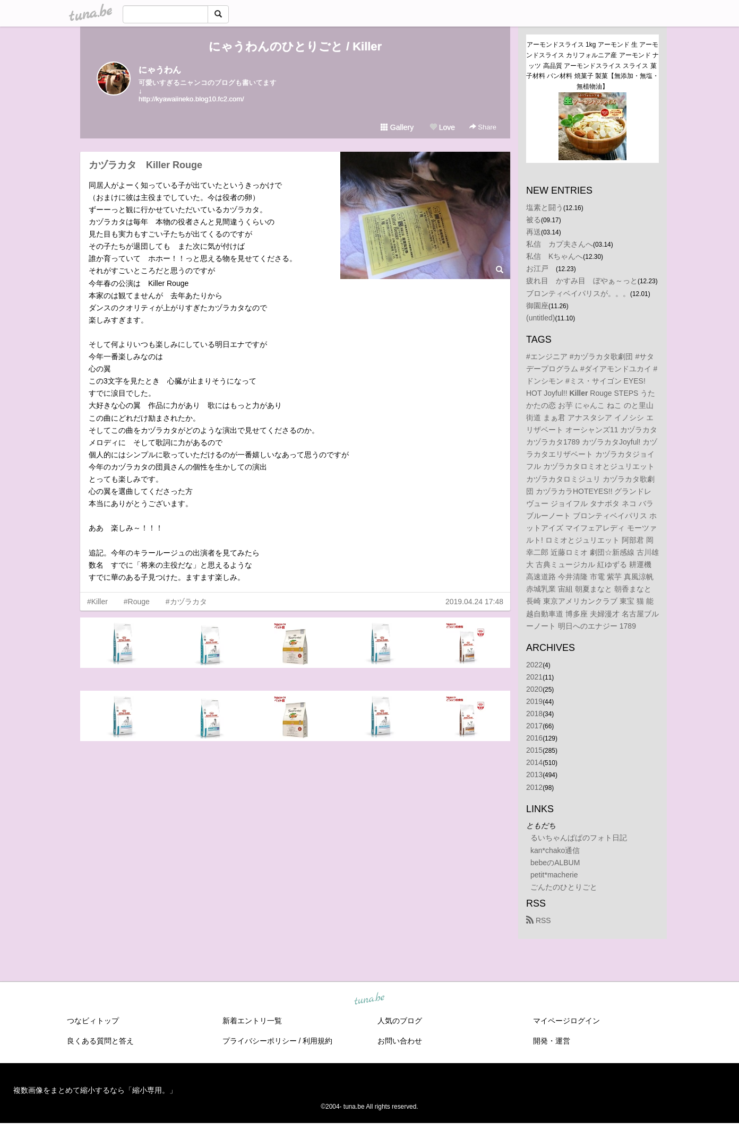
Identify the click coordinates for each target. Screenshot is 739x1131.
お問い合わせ (399, 1041)
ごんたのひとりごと (563, 887)
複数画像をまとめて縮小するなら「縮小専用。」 (95, 1090)
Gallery (397, 127)
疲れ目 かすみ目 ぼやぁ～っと (582, 280)
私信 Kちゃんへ (554, 256)
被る (533, 219)
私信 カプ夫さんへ (559, 244)
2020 (534, 689)
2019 (534, 701)
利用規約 (317, 1041)
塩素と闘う (544, 207)
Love (442, 127)
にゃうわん (160, 69)
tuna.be (369, 999)
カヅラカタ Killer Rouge (145, 165)
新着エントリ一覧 (252, 1020)
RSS (538, 920)
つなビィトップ (93, 1020)
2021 (534, 677)
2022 (534, 664)
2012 (534, 787)
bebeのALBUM (555, 862)
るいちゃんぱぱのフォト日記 (578, 837)
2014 (534, 762)
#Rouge (137, 601)
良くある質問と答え (100, 1041)
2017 (534, 725)
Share (482, 127)
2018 (534, 713)
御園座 (537, 305)
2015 (534, 750)
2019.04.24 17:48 (474, 601)
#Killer (97, 601)
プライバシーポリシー (259, 1041)
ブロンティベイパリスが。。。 (578, 293)
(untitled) (540, 318)
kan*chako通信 (555, 850)
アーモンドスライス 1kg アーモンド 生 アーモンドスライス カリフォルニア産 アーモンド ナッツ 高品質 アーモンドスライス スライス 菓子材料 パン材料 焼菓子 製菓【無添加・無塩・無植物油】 (592, 65)
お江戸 (541, 268)
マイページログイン (566, 1020)
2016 (534, 738)
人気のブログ (399, 1020)
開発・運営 (551, 1041)
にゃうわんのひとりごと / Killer (295, 46)
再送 (533, 232)
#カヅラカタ (186, 601)
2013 (534, 774)
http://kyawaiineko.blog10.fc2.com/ (191, 99)
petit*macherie (554, 875)
